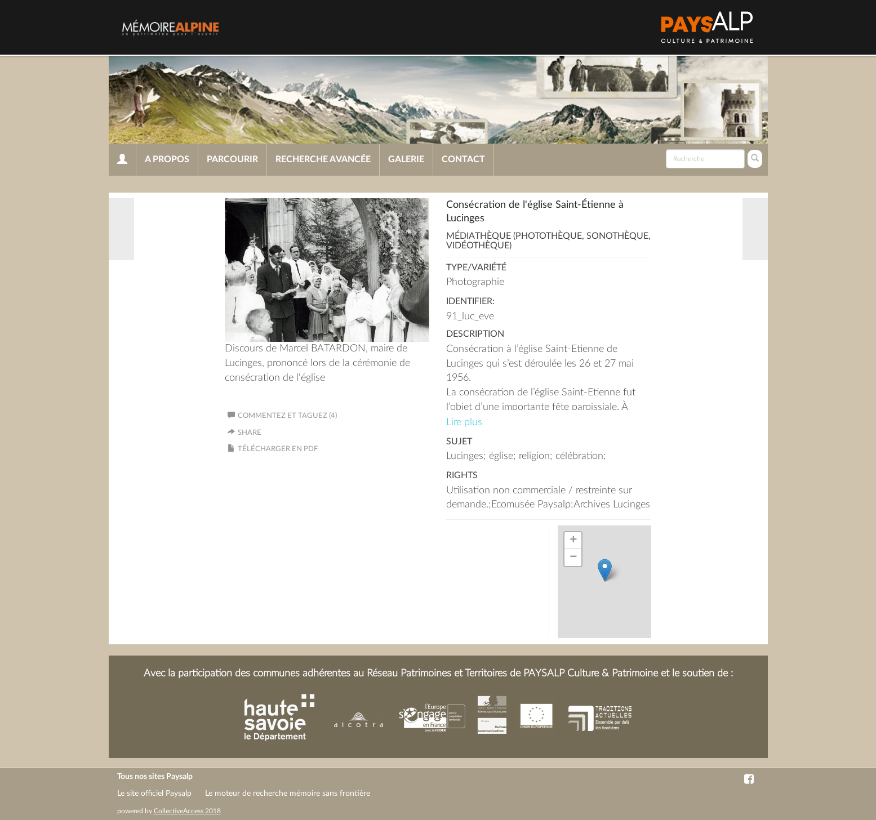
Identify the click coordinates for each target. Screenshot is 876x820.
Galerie (406, 159)
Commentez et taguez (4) (282, 416)
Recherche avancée (323, 159)
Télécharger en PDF (278, 449)
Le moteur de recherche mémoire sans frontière (287, 793)
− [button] (573, 557)
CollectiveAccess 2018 (187, 811)
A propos (167, 159)
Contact (463, 159)
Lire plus (464, 422)
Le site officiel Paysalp (154, 793)
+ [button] (573, 540)
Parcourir (232, 159)
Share (249, 432)
